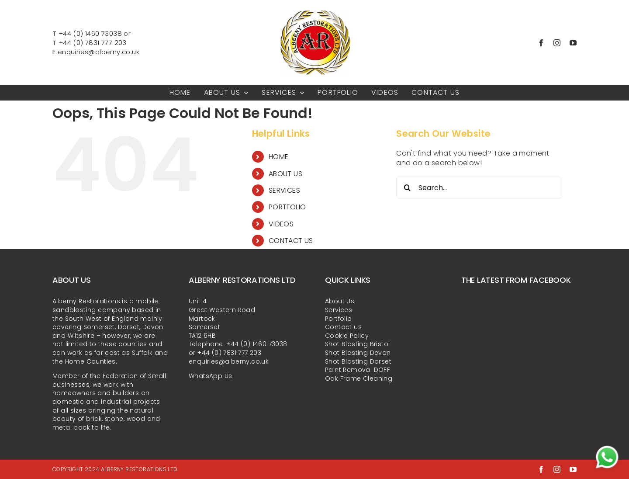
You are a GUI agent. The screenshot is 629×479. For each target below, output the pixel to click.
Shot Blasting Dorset (358, 361)
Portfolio (338, 318)
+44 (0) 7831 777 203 (93, 42)
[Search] (407, 187)
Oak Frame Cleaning (358, 378)
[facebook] (541, 42)
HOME (279, 157)
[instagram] (556, 42)
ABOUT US (285, 174)
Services (338, 309)
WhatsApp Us (210, 375)
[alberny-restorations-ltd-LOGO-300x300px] (314, 8)
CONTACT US (291, 241)
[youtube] (573, 42)
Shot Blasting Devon (358, 352)
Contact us (343, 327)
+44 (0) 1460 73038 (90, 33)
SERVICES (284, 190)
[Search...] (479, 187)
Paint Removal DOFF (357, 369)
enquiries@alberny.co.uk (98, 51)
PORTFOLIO (287, 207)
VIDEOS (281, 224)
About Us (339, 301)
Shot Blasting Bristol (357, 344)
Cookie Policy (347, 335)
